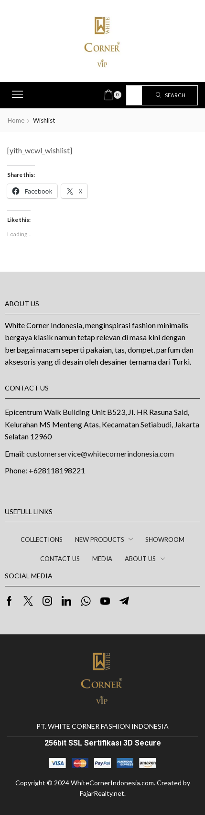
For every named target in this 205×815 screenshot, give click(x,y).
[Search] (170, 95)
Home (16, 120)
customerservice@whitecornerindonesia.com (100, 453)
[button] (17, 94)
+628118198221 (57, 470)
